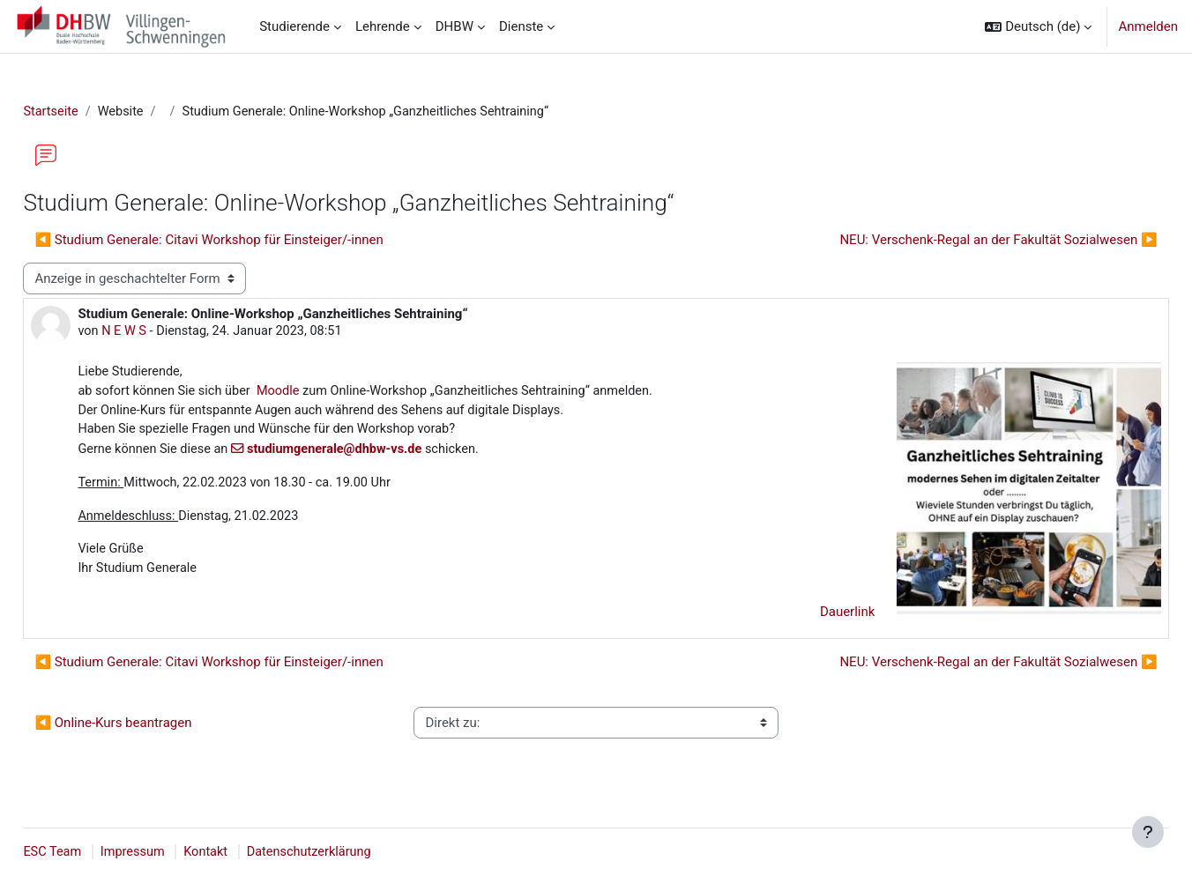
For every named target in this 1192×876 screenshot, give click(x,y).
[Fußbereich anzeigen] (1148, 832)
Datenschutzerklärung (356, 852)
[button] (1038, 26)
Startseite (91, 112)
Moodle (322, 394)
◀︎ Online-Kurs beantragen (152, 730)
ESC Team (93, 852)
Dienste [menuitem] (521, 26)
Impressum (175, 852)
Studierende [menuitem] (294, 26)
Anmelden (1148, 26)
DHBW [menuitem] (454, 26)
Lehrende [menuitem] (382, 26)
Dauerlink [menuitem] (808, 619)
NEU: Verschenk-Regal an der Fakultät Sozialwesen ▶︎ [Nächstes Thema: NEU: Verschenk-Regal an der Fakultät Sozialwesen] (959, 241)
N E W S (165, 333)
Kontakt (250, 852)
